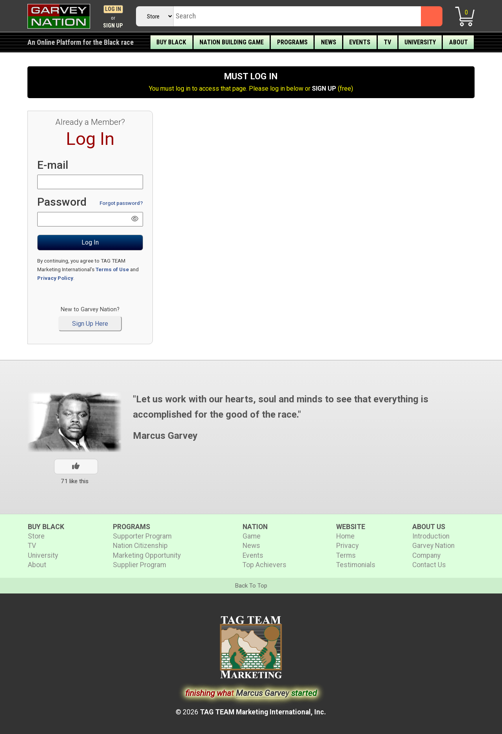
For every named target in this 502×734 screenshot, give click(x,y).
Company (426, 555)
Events (359, 42)
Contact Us (429, 565)
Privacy (347, 546)
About (458, 42)
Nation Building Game (231, 42)
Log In (113, 9)
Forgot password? (121, 203)
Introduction (430, 536)
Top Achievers (264, 565)
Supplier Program (139, 565)
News (328, 42)
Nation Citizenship (140, 546)
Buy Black (171, 42)
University (420, 42)
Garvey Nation (433, 546)
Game (252, 536)
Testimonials (355, 565)
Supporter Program (142, 536)
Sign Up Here (90, 323)
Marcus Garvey (165, 435)
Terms (346, 555)
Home (345, 536)
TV (387, 42)
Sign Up (113, 25)
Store (36, 536)
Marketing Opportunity (147, 555)
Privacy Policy (55, 278)
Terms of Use (112, 269)
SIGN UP (324, 88)
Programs (292, 42)
